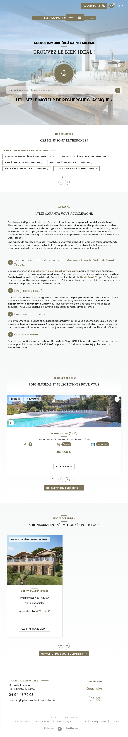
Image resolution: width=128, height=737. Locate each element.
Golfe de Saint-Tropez (90, 277)
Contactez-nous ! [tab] (27, 334)
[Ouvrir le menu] (75, 17)
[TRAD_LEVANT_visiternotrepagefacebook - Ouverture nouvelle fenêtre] (91, 698)
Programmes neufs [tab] (28, 291)
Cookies (116, 721)
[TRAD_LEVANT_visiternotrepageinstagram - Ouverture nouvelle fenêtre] (98, 698)
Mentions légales (65, 721)
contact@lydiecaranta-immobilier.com (33, 700)
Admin (82, 721)
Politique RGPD (99, 721)
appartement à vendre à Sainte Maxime (55, 271)
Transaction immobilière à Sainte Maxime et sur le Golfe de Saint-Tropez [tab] (65, 262)
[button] (67, 182)
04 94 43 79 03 (21, 694)
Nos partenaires (43, 721)
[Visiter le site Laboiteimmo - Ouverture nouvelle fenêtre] (69, 729)
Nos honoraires (22, 721)
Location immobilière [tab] (30, 314)
